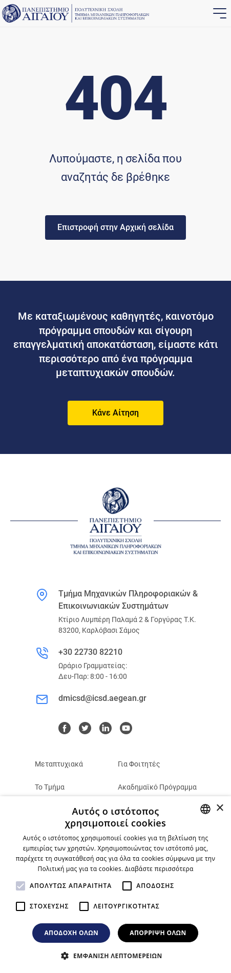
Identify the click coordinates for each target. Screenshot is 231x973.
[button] (115, 955)
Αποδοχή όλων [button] (71, 932)
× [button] (219, 808)
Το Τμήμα (50, 787)
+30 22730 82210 (90, 652)
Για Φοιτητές (139, 764)
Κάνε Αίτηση (115, 413)
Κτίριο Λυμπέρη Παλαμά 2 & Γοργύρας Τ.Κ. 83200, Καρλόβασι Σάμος (127, 624)
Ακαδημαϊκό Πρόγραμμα (157, 787)
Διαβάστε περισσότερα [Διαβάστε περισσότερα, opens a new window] (159, 868)
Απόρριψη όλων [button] (158, 932)
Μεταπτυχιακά (59, 764)
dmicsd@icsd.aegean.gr (102, 698)
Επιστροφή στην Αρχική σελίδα (115, 227)
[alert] (115, 884)
